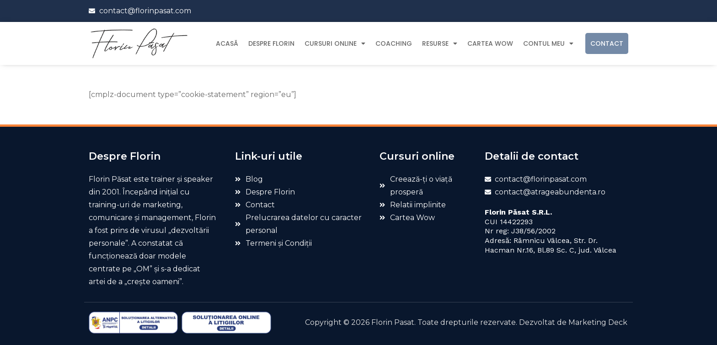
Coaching (393, 43)
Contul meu (548, 43)
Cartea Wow (490, 43)
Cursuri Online (335, 43)
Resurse (439, 43)
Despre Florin (271, 43)
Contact (606, 43)
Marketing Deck (597, 322)
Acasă (227, 43)
